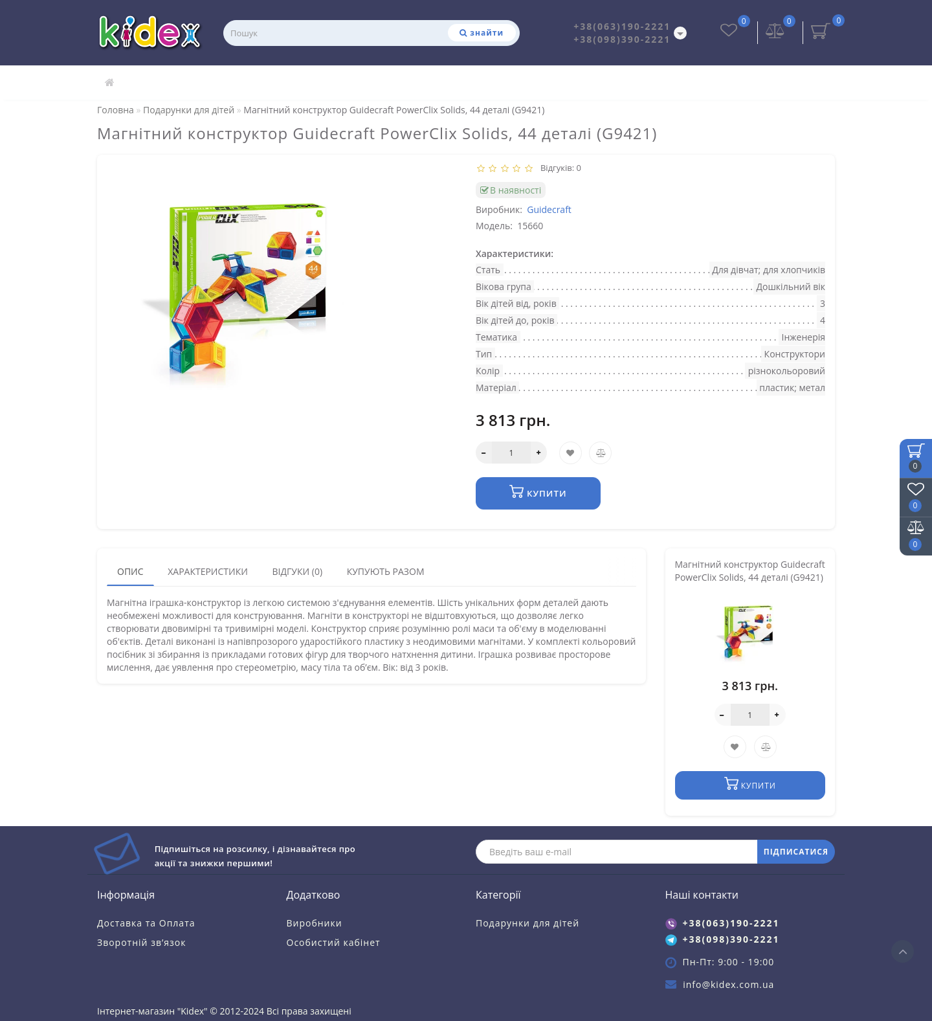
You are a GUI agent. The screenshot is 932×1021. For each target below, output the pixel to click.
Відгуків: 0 (558, 168)
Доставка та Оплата (146, 922)
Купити (538, 491)
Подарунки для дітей (527, 922)
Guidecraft (549, 209)
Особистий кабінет (334, 942)
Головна (115, 110)
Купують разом (386, 571)
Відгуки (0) (297, 571)
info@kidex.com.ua (728, 984)
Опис (130, 571)
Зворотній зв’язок (141, 942)
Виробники (314, 922)
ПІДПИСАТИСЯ (796, 851)
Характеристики (208, 571)
